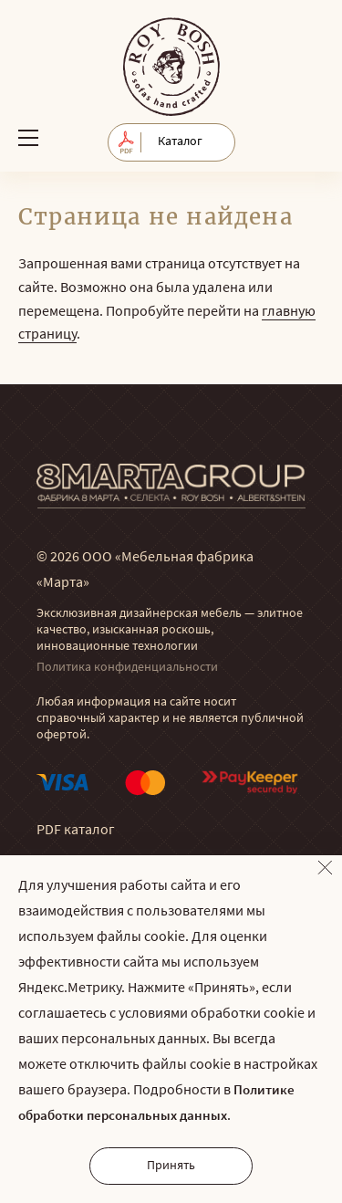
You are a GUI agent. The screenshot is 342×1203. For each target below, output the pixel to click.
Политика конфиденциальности (127, 668)
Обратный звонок (308, 137)
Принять (171, 1166)
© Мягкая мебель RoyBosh (171, 66)
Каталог (180, 142)
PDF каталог (75, 830)
